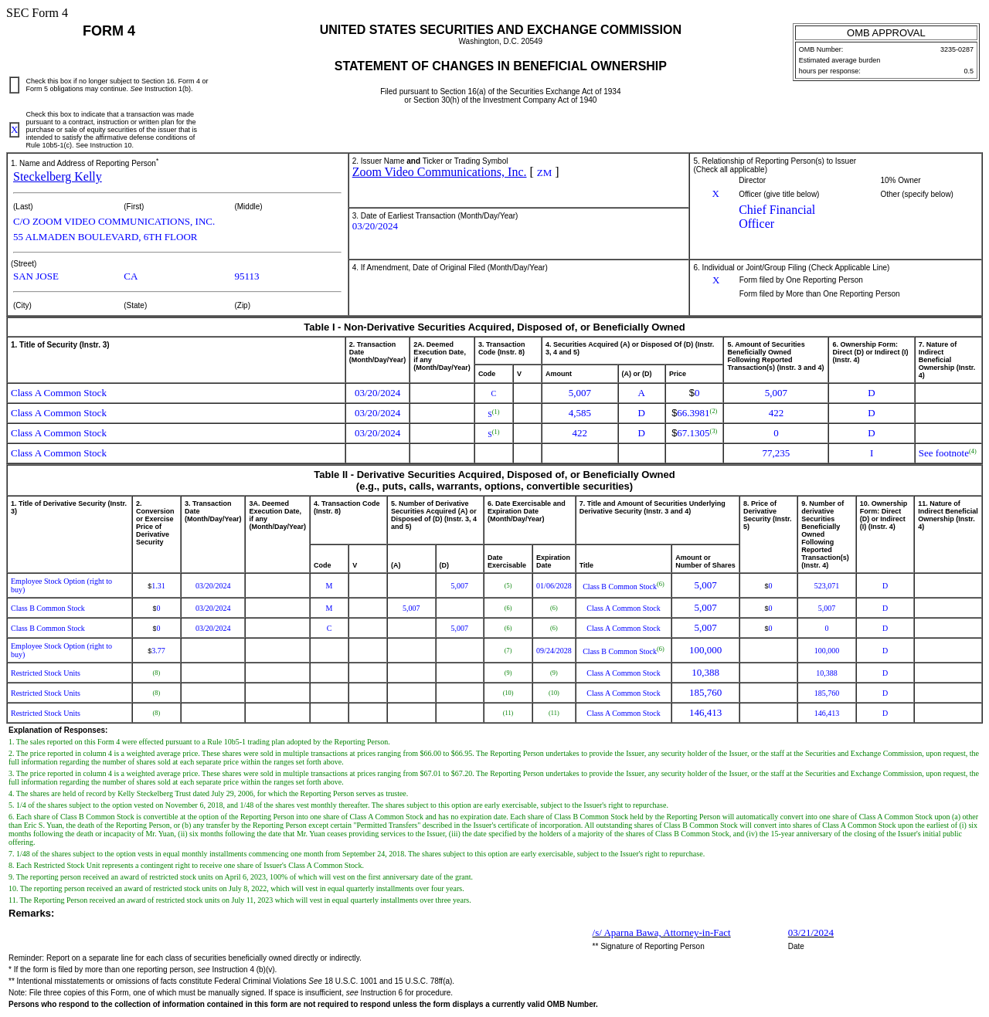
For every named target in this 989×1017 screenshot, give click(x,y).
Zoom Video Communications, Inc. (439, 171)
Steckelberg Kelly (57, 176)
